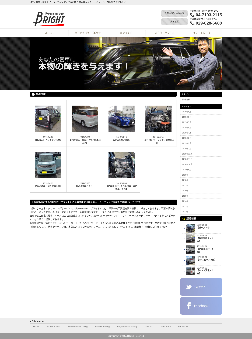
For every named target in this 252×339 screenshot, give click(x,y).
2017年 (185, 185)
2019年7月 (186, 122)
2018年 (185, 180)
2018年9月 (186, 170)
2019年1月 (186, 148)
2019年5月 (186, 127)
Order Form (164, 33)
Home (49, 33)
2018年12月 (187, 154)
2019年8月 (186, 117)
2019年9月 (186, 112)
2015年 (185, 196)
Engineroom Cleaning (127, 326)
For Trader (203, 33)
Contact (126, 33)
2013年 (185, 206)
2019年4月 (186, 133)
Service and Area (87, 33)
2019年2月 (186, 143)
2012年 (185, 212)
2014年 (185, 201)
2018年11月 (187, 159)
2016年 (185, 191)
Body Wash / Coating (78, 326)
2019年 (185, 175)
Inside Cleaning (102, 326)
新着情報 (186, 99)
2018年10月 (187, 164)
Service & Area (53, 326)
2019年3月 (186, 138)
